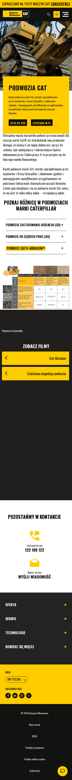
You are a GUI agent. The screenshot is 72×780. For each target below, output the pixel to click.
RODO (34, 736)
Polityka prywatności (34, 747)
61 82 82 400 (17, 123)
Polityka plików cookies (34, 759)
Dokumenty (35, 770)
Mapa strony (34, 724)
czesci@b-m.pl (42, 123)
